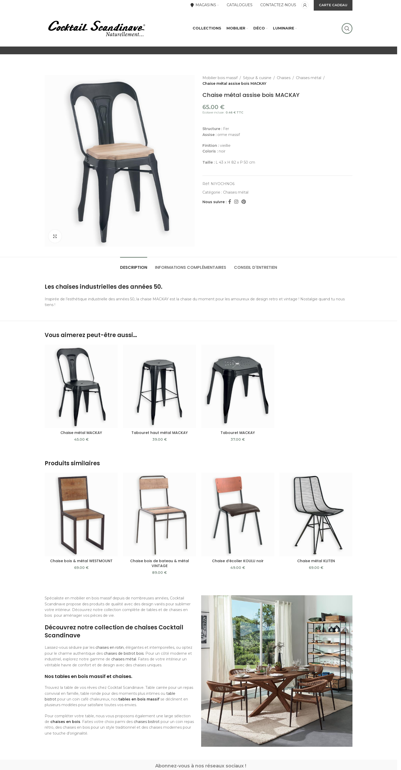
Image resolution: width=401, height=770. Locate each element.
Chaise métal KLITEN (316, 560)
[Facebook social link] (229, 202)
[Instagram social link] (236, 202)
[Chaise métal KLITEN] (315, 514)
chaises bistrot (147, 721)
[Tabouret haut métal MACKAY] (159, 386)
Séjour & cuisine (257, 77)
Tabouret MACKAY (238, 432)
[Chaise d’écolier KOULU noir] (237, 514)
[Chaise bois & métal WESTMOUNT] (81, 514)
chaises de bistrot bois (124, 653)
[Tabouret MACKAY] (237, 386)
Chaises (283, 77)
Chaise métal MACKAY (81, 432)
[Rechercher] (347, 28)
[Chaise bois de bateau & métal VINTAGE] (159, 514)
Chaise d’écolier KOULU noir (238, 560)
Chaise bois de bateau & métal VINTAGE (159, 563)
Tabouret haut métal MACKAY (159, 432)
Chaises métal (308, 77)
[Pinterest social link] (243, 202)
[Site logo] (96, 28)
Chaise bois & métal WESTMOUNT (81, 560)
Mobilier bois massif (220, 77)
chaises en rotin (110, 647)
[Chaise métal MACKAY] (81, 386)
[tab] (133, 265)
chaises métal (123, 659)
